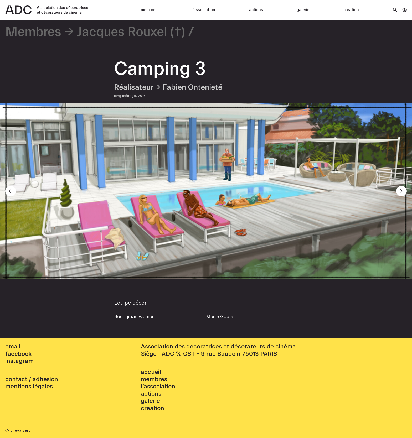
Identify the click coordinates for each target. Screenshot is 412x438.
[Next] (401, 191)
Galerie (303, 9)
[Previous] (10, 191)
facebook (18, 353)
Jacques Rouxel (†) (131, 32)
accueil (151, 371)
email (12, 346)
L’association (203, 9)
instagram (19, 360)
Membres (149, 9)
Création (351, 9)
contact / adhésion (31, 379)
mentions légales (29, 386)
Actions (256, 9)
